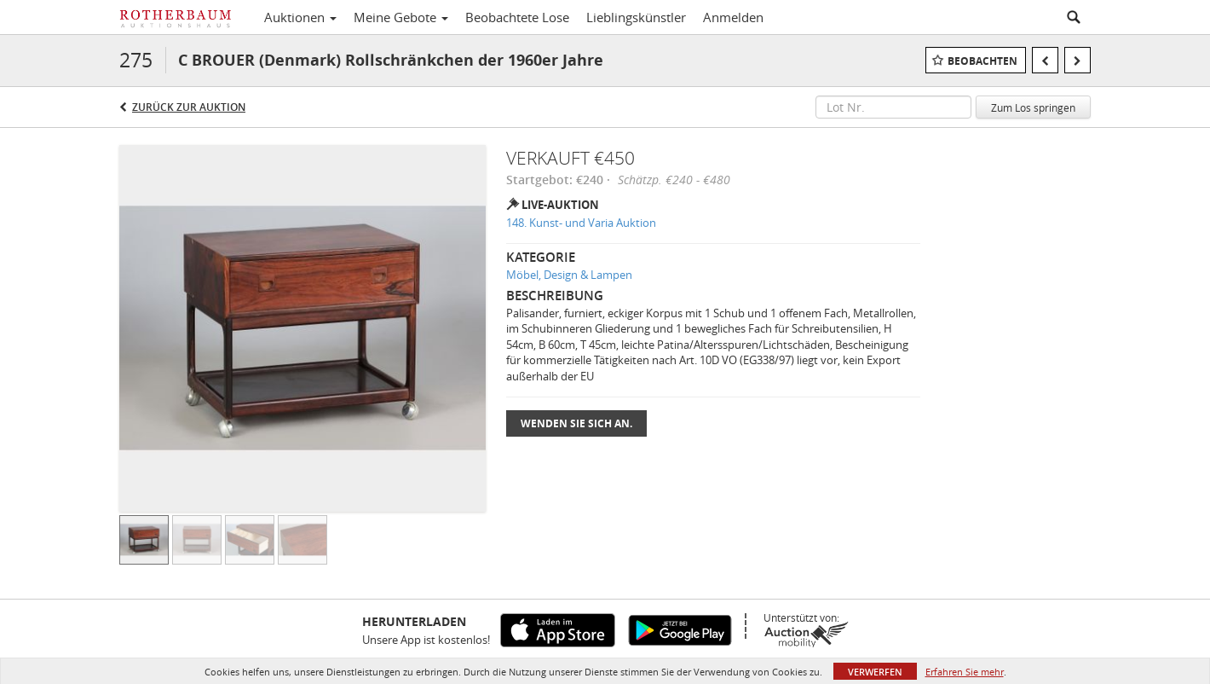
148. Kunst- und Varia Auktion (581, 222)
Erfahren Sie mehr (964, 671)
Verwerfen (875, 671)
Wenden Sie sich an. (576, 423)
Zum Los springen (1033, 107)
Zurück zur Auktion (188, 107)
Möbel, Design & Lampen (569, 274)
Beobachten (982, 61)
